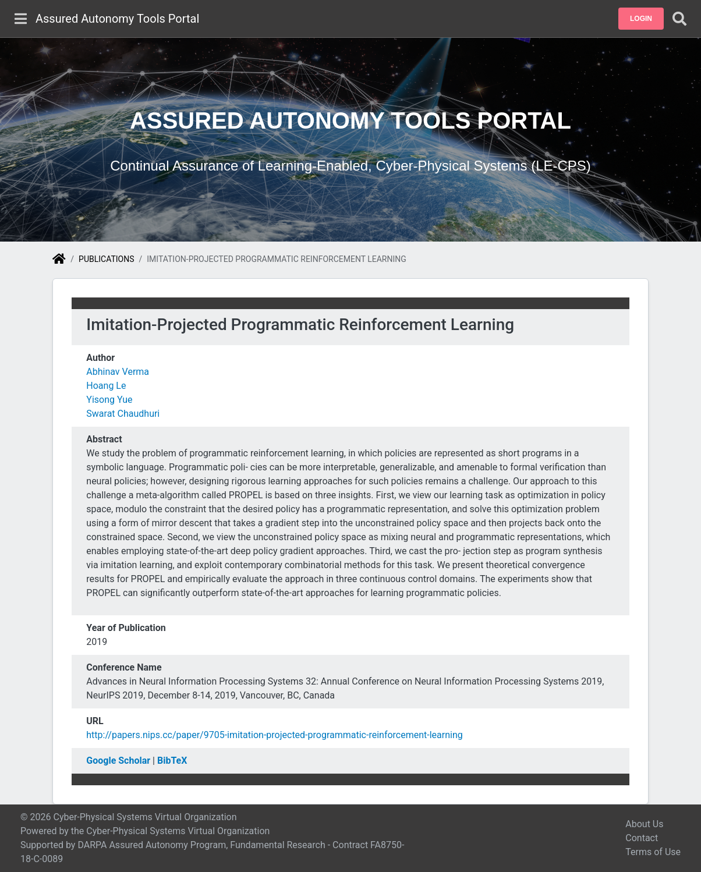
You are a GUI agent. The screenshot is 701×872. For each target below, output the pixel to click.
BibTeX (172, 760)
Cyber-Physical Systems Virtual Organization (178, 830)
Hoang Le (106, 385)
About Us (644, 824)
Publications (106, 259)
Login (641, 19)
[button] (641, 19)
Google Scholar (118, 760)
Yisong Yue (109, 399)
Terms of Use (653, 851)
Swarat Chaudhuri (123, 413)
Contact (641, 837)
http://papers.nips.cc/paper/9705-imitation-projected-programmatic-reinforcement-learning (274, 734)
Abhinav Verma (117, 371)
